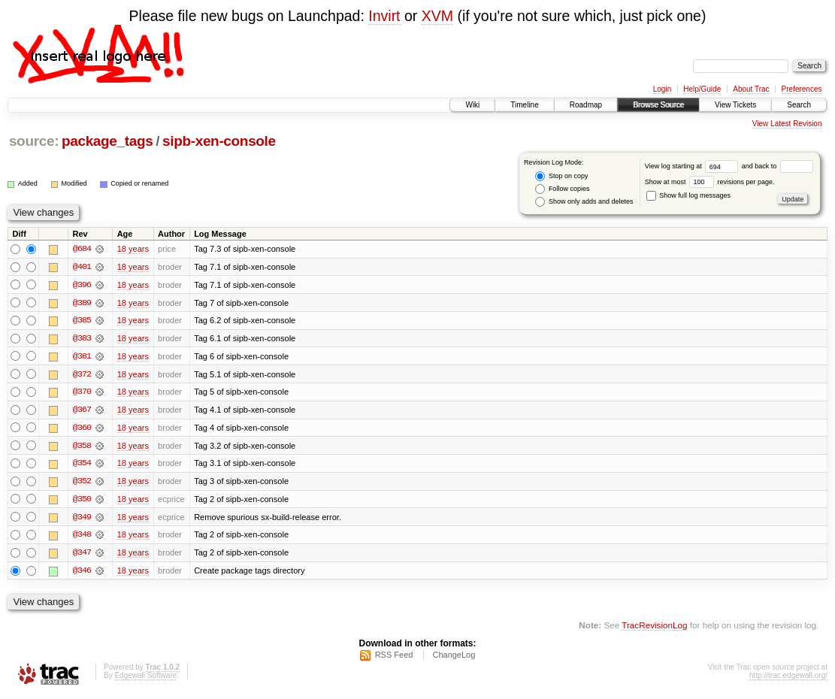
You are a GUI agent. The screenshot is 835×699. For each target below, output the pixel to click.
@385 (82, 321)
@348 (82, 537)
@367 (82, 411)
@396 (82, 285)
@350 (82, 501)
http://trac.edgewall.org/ (788, 679)
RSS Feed (394, 658)
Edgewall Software (145, 679)
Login (662, 89)
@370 (82, 393)
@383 (82, 339)
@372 (82, 375)
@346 (82, 573)
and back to (777, 166)
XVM (437, 16)
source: (34, 141)
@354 (82, 465)
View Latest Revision (787, 124)
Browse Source (658, 105)
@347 (82, 555)
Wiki (472, 105)
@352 (82, 483)
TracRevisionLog (654, 628)
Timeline (524, 105)
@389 (82, 303)
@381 (82, 357)
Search (799, 105)
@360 (82, 429)
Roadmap (586, 105)
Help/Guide (702, 89)
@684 (82, 249)
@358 (82, 447)
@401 (82, 267)
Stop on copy (561, 176)
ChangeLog (453, 658)
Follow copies (562, 189)
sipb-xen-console (219, 141)
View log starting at (693, 166)
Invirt (384, 16)
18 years (133, 248)
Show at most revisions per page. (710, 182)
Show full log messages (688, 195)
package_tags (107, 141)
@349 (82, 519)
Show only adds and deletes (584, 202)
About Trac (751, 89)
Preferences (802, 89)
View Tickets (735, 105)
